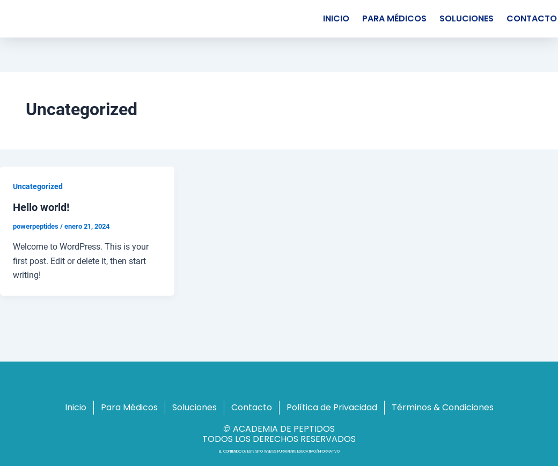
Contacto (251, 407)
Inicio (336, 18)
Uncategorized (38, 186)
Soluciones (466, 18)
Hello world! (41, 207)
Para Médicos (394, 18)
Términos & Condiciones (443, 407)
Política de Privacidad (332, 407)
